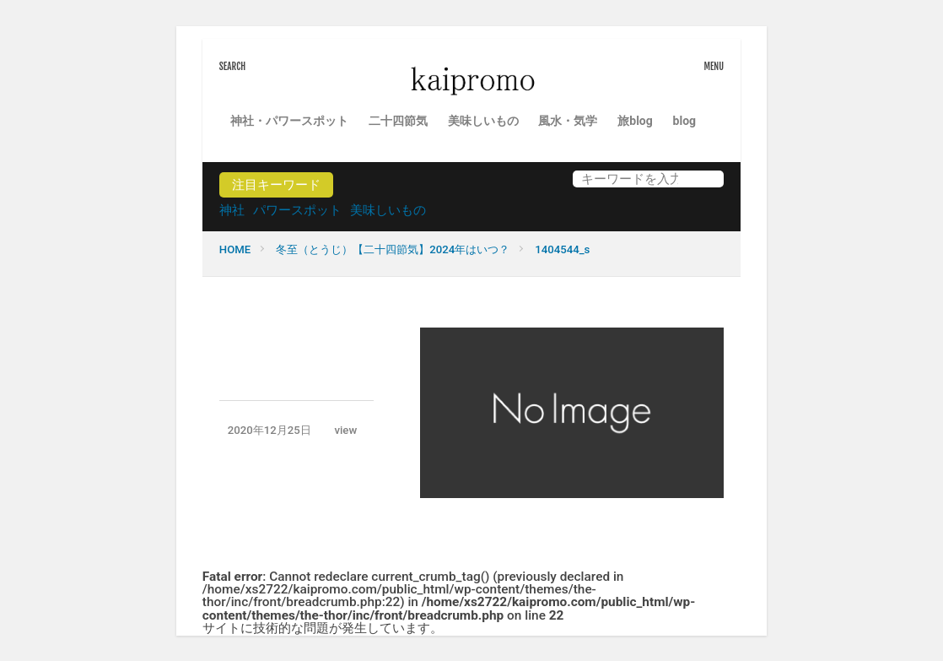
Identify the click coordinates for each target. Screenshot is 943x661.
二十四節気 (398, 120)
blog (684, 120)
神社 (232, 210)
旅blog (634, 120)
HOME (235, 249)
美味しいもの (483, 120)
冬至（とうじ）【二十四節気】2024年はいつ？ (392, 249)
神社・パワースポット (289, 120)
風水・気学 (567, 120)
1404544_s (562, 249)
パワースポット (297, 210)
